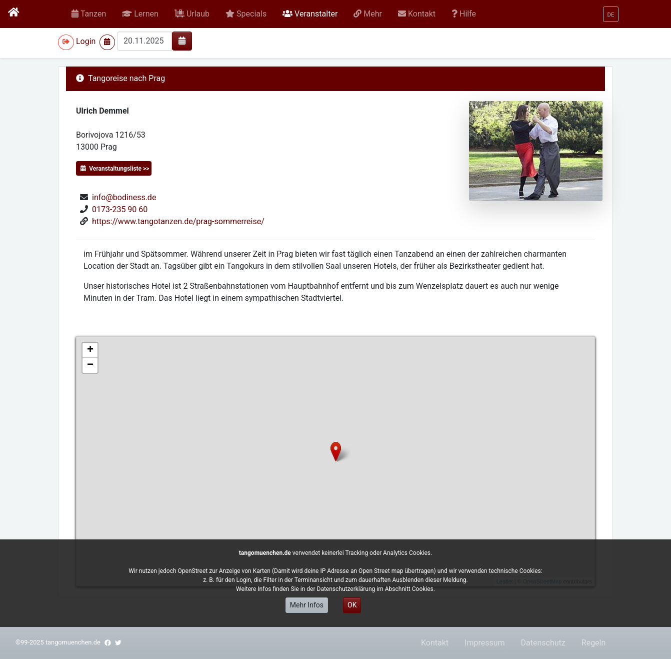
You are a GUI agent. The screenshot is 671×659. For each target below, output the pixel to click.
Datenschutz (543, 642)
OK (352, 605)
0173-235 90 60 (120, 209)
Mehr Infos (307, 605)
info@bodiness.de (124, 197)
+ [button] (90, 350)
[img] (182, 41)
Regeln (594, 642)
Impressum (484, 642)
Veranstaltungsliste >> (115, 168)
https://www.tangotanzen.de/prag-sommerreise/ (178, 221)
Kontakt (434, 642)
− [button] (90, 365)
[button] (140, 14)
